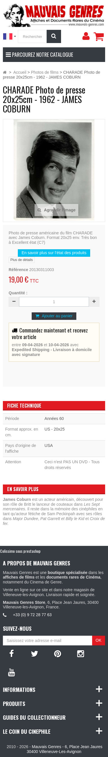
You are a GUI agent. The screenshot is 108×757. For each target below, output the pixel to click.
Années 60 (54, 418)
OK (98, 640)
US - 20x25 (55, 429)
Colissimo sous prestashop (20, 551)
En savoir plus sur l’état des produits (54, 252)
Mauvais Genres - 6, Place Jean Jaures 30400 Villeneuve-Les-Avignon (65, 749)
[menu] (85, 36)
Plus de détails (21, 260)
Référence (18, 269)
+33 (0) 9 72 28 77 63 (32, 614)
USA (49, 445)
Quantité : (18, 293)
